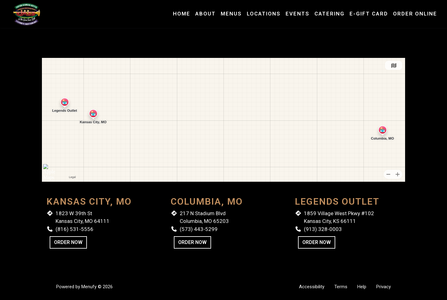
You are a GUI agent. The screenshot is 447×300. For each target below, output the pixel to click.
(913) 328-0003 (323, 229)
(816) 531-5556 (74, 229)
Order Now (68, 242)
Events (297, 14)
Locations (264, 14)
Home (181, 14)
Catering (329, 14)
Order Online (415, 14)
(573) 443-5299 (199, 229)
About (205, 14)
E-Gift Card (369, 14)
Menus (231, 14)
